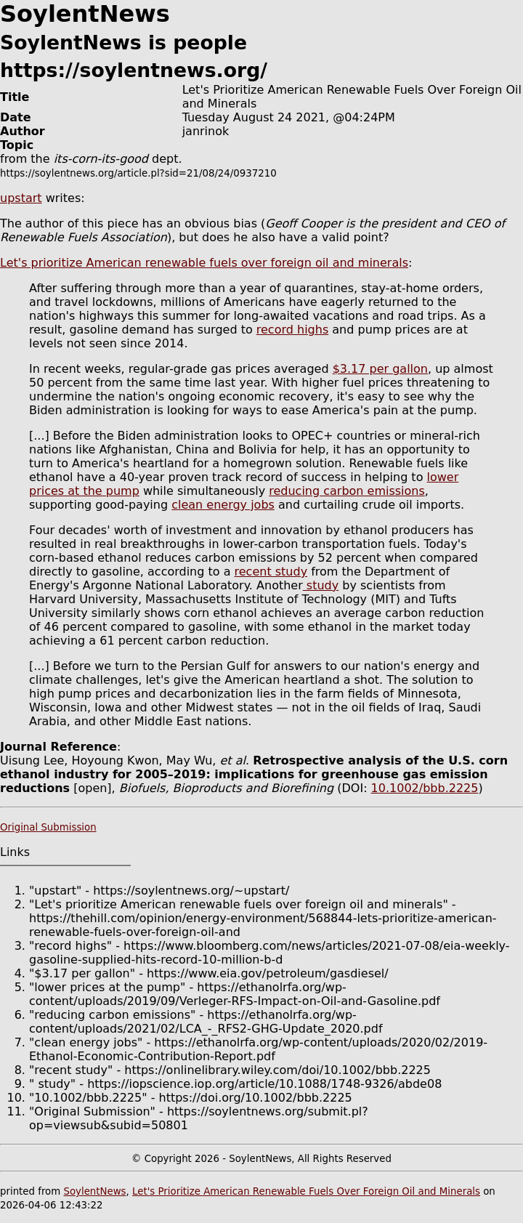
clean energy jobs (223, 505)
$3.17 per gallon (380, 369)
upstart (21, 198)
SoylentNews (94, 1191)
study (320, 585)
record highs (292, 329)
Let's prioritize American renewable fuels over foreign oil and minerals (204, 263)
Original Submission (48, 827)
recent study (271, 571)
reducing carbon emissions (347, 491)
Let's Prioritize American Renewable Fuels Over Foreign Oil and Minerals (306, 1191)
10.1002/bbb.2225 (425, 788)
